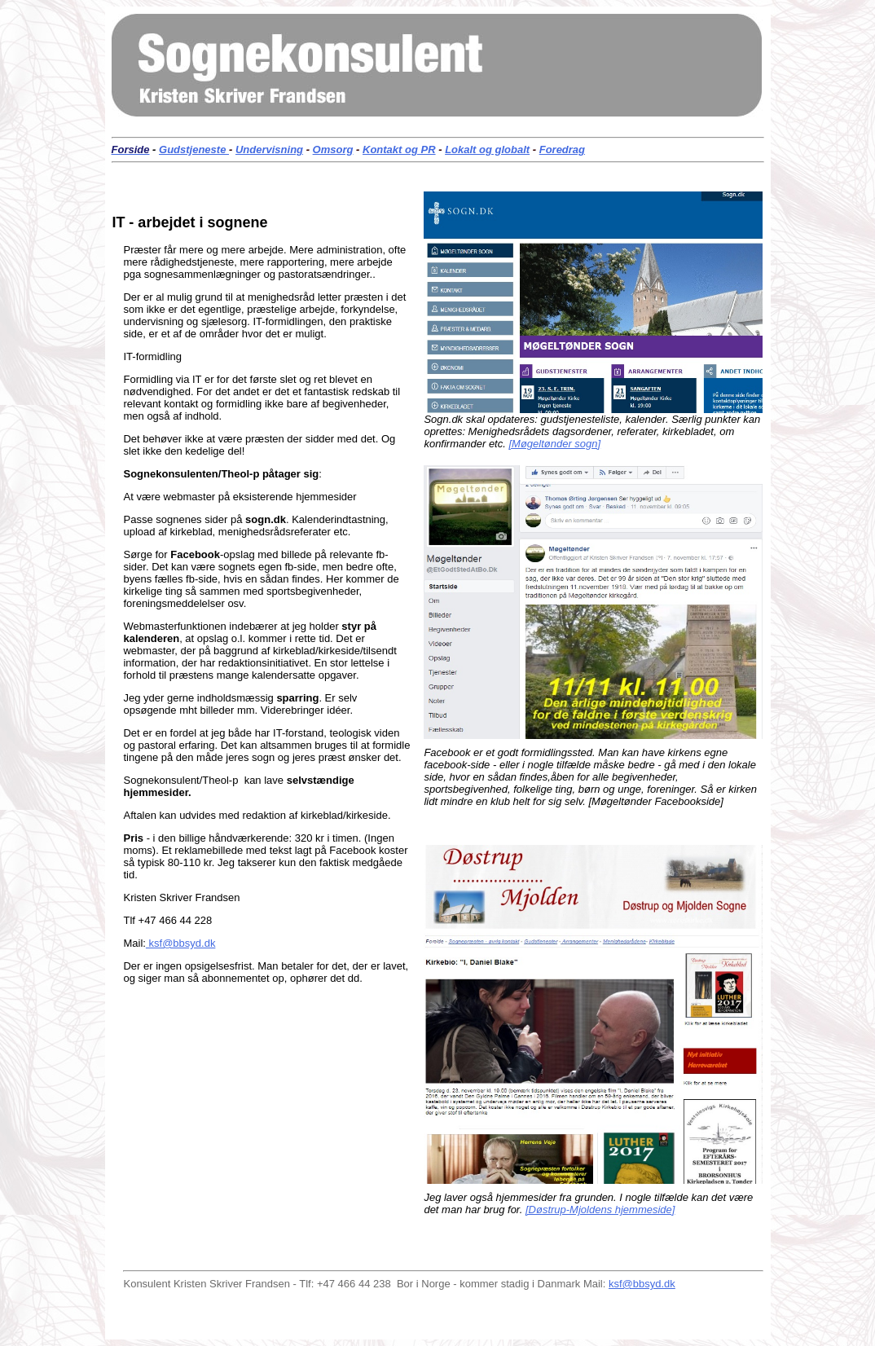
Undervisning (269, 149)
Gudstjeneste (194, 149)
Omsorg (333, 149)
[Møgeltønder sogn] (554, 444)
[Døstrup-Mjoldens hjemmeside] (600, 1209)
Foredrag (562, 149)
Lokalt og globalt (487, 149)
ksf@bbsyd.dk (180, 943)
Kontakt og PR (399, 149)
